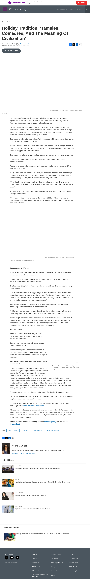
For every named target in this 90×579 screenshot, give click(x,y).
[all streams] (87, 9)
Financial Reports (56, 565)
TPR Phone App (74, 573)
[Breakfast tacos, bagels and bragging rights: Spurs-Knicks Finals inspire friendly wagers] (8, 486)
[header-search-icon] (73, 3)
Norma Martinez (25, 44)
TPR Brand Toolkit (37, 578)
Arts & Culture (7, 22)
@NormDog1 (15, 424)
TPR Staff (72, 565)
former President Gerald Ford (33, 406)
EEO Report (54, 569)
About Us (34, 565)
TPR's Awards (73, 578)
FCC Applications (55, 578)
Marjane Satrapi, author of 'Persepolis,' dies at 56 (30, 499)
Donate (82, 3)
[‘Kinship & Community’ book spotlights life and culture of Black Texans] (8, 473)
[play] (5, 9)
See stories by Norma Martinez (23, 453)
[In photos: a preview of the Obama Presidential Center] (8, 513)
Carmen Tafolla (37, 430)
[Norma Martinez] (6, 448)
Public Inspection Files (57, 573)
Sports (17, 483)
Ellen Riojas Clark (53, 430)
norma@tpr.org (50, 422)
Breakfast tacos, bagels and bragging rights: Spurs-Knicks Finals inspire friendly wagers (43, 485)
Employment (35, 573)
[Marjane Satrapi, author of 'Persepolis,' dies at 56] (8, 500)
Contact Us (35, 569)
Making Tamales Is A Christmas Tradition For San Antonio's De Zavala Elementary (42, 544)
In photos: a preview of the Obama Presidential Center (32, 512)
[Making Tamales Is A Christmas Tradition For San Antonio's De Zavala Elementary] (10, 548)
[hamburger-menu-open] (4, 3)
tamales (25, 430)
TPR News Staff (73, 569)
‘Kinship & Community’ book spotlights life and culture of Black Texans (37, 472)
